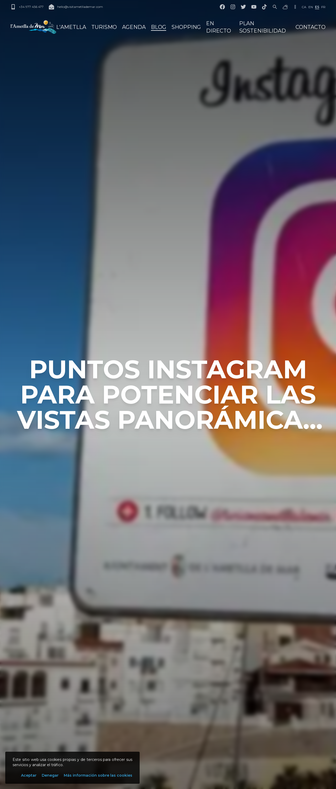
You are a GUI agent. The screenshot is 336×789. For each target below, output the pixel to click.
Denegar (50, 775)
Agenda (134, 27)
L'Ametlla (71, 27)
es (317, 7)
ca (304, 7)
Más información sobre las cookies (98, 775)
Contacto (311, 27)
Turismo (104, 27)
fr (323, 7)
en (310, 7)
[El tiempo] (285, 6)
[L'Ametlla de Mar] (33, 27)
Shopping (186, 27)
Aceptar (28, 775)
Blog (158, 27)
